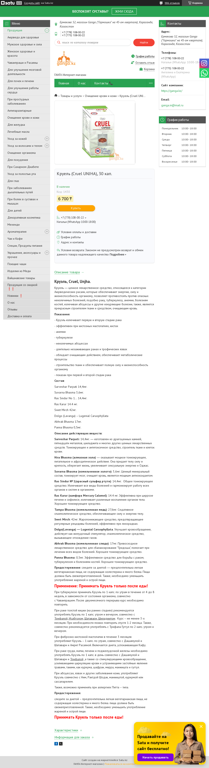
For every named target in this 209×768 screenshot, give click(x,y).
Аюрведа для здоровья (23, 37)
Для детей (14, 210)
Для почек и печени (20, 81)
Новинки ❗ (15, 296)
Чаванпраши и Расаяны (22, 63)
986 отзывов (172, 2)
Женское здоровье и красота (21, 53)
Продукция (14, 30)
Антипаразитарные (19, 110)
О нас (11, 302)
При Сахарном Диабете (23, 167)
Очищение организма (21, 153)
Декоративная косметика (23, 217)
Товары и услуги (71, 96)
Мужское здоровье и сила (24, 44)
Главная (64, 83)
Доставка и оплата (19, 316)
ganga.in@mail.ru (172, 105)
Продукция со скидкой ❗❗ (22, 287)
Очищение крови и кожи (23, 118)
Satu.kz (123, 760)
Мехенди (13, 224)
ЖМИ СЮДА (124, 11)
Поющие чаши (16, 264)
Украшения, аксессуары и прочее (24, 255)
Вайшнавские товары (21, 278)
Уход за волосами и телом (24, 146)
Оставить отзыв (145, 63)
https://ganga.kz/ (171, 91)
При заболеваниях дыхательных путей (20, 190)
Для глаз (13, 181)
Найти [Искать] (144, 42)
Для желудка (16, 125)
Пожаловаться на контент (120, 763)
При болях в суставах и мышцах (22, 201)
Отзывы (12, 309)
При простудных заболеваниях (18, 101)
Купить (76, 208)
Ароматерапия (16, 231)
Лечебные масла (18, 132)
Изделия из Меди (19, 271)
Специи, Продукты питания (24, 246)
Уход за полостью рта (21, 174)
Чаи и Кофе (15, 239)
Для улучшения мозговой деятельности (24, 72)
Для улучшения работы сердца (23, 90)
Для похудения (17, 160)
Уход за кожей (17, 139)
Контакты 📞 (103, 83)
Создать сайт (32, 2)
